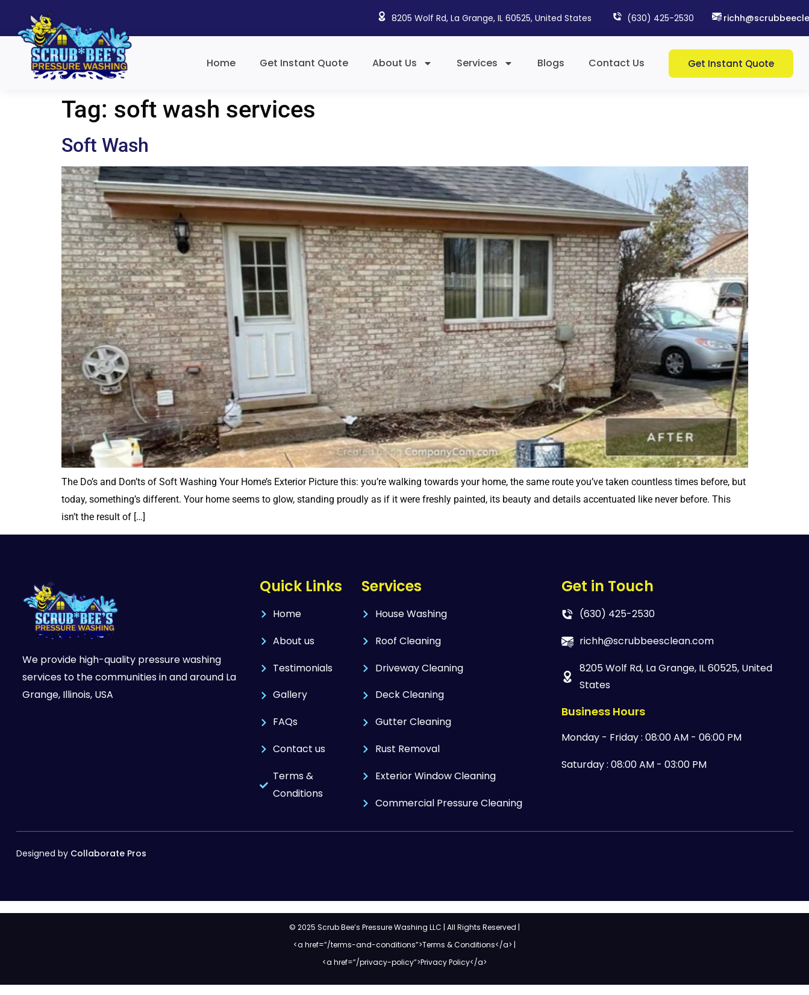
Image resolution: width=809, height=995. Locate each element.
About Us (402, 63)
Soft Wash (105, 145)
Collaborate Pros (108, 853)
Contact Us (617, 63)
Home (221, 63)
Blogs (550, 63)
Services (485, 63)
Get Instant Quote (304, 63)
